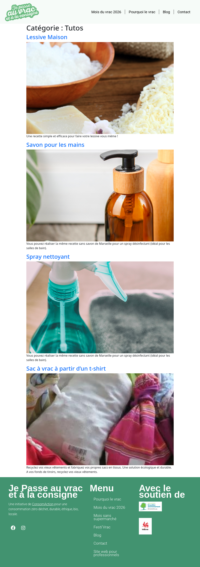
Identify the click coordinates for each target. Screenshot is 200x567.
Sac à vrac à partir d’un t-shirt (66, 368)
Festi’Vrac (101, 520)
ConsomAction (43, 504)
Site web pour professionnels (104, 542)
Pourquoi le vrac (142, 12)
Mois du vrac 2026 (106, 12)
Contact (184, 12)
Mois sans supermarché (111, 513)
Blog (166, 12)
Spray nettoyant (48, 256)
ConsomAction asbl (122, 560)
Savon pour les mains (55, 144)
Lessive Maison (46, 37)
